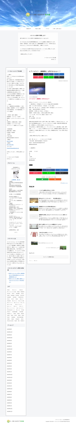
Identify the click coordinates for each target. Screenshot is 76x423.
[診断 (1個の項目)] (15, 321)
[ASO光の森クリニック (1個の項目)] (11, 310)
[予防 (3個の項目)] (13, 293)
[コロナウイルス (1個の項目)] (17, 303)
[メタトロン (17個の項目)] (15, 290)
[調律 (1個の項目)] (8, 315)
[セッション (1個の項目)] (10, 306)
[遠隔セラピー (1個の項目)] (10, 313)
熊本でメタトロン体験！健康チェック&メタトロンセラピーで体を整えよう (17, 280)
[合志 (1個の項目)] (9, 299)
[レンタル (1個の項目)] (18, 310)
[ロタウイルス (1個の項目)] (15, 301)
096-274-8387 (10, 141)
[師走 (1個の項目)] (17, 299)
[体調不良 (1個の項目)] (9, 301)
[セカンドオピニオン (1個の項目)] (20, 304)
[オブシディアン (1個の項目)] (10, 303)
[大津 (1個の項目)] (13, 299)
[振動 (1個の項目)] (13, 319)
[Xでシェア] (32, 74)
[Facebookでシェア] (39, 74)
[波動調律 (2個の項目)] (9, 297)
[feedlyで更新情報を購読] (47, 176)
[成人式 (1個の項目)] (9, 312)
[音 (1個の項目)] (19, 321)
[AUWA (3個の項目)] (9, 293)
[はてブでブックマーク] (45, 74)
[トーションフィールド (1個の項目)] (11, 308)
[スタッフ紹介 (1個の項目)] (11, 304)
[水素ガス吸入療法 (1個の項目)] (10, 321)
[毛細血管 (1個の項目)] (18, 319)
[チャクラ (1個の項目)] (22, 306)
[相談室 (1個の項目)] (23, 313)
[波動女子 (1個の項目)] (22, 321)
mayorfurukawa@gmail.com (13, 148)
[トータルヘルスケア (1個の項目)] (20, 308)
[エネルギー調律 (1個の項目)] (21, 301)
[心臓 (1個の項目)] (23, 310)
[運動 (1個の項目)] (19, 313)
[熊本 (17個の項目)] (9, 290)
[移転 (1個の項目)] (12, 315)
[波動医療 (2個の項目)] (13, 295)
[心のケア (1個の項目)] (22, 299)
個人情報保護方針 (66, 419)
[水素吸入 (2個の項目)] (17, 295)
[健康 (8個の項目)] (18, 292)
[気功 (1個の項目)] (23, 319)
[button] (65, 74)
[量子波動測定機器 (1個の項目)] (21, 317)
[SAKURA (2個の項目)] (22, 295)
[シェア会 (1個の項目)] (22, 303)
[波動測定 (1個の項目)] (14, 317)
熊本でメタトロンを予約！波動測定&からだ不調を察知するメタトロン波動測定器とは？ (17, 275)
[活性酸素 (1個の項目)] (22, 312)
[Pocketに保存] (52, 74)
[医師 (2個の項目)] (8, 295)
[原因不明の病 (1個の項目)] (21, 297)
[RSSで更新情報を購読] (50, 176)
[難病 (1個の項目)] (9, 319)
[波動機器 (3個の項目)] (18, 293)
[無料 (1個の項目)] (15, 313)
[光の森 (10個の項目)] (22, 290)
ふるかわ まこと (16, 179)
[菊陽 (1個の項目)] (19, 315)
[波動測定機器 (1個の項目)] (15, 312)
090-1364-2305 (10, 144)
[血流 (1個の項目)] (23, 315)
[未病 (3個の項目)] (23, 293)
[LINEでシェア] (58, 74)
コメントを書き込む (48, 255)
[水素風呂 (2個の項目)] (15, 297)
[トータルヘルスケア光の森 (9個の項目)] (12, 292)
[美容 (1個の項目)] (16, 315)
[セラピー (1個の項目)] (16, 306)
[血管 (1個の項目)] (9, 317)
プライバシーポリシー (58, 419)
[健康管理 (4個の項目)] (22, 292)
